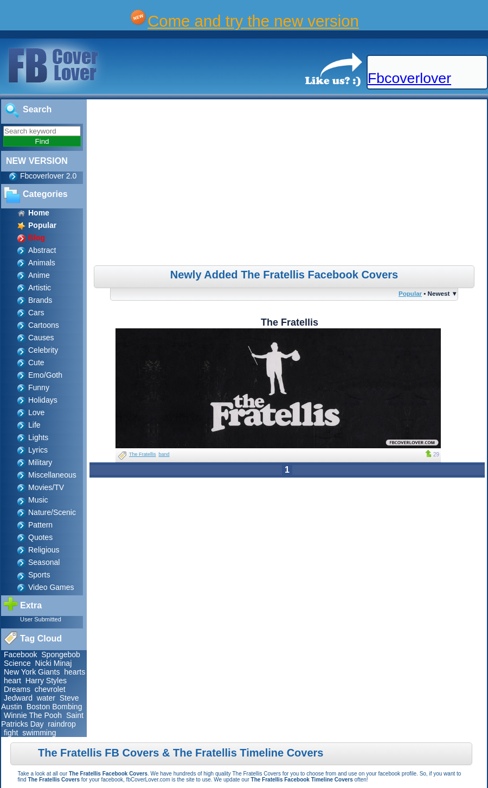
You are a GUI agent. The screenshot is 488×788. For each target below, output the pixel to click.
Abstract (42, 250)
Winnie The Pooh (33, 715)
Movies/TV (46, 487)
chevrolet (50, 689)
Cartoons (43, 325)
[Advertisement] (288, 184)
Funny (38, 387)
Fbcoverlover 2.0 (48, 175)
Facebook (20, 654)
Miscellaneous (52, 475)
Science (17, 663)
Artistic (39, 287)
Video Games (51, 587)
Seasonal (44, 562)
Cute (36, 362)
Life (34, 425)
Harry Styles (46, 680)
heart (12, 680)
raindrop (61, 724)
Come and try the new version (253, 21)
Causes (41, 337)
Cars (36, 312)
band (164, 454)
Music (38, 499)
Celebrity (43, 350)
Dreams (17, 689)
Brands (40, 300)
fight (11, 732)
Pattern (40, 524)
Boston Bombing (54, 706)
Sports (39, 574)
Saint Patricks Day (42, 719)
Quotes (40, 537)
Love (36, 412)
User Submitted (40, 619)
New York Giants (32, 672)
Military (40, 462)
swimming (39, 732)
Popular (410, 293)
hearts (74, 672)
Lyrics (38, 450)
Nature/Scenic (52, 512)
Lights (38, 437)
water (46, 698)
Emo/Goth (45, 375)
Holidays (42, 400)
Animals (41, 262)
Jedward (18, 698)
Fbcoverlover (409, 78)
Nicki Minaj (53, 663)
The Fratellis (142, 454)
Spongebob (60, 654)
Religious (44, 549)
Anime (39, 275)
